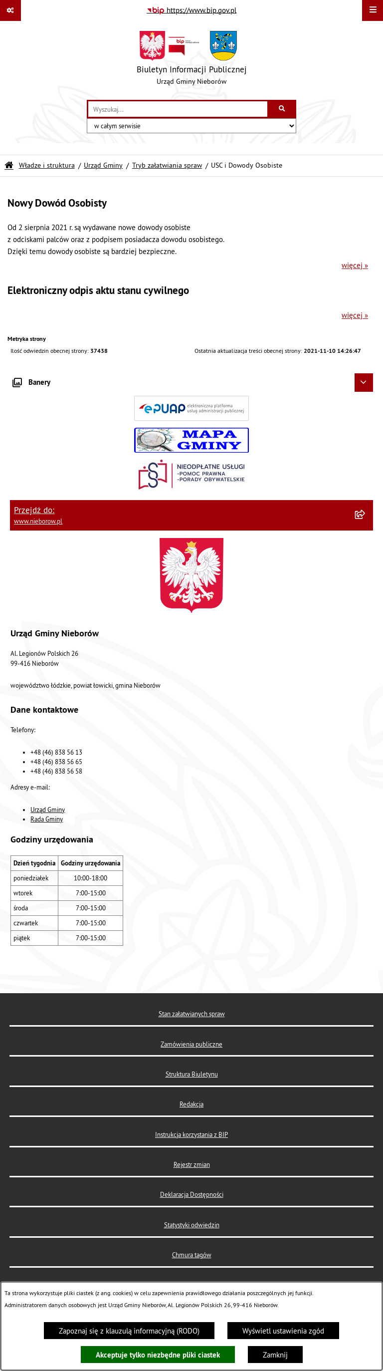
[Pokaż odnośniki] (10, 10)
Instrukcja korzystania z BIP (191, 1134)
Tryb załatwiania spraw (167, 165)
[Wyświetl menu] (372, 10)
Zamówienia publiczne (191, 1044)
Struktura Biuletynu (192, 1074)
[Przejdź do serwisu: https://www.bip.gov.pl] (191, 10)
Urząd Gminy (103, 165)
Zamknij (275, 1355)
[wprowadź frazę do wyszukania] (178, 109)
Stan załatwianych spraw (192, 1014)
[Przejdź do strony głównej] (192, 60)
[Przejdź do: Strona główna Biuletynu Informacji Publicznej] (8, 165)
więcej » (355, 265)
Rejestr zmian (192, 1164)
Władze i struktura (47, 165)
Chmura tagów (191, 1255)
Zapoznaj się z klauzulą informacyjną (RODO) (129, 1331)
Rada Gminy (46, 819)
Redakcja (191, 1104)
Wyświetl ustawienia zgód (283, 1331)
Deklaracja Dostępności (191, 1194)
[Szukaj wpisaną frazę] (282, 109)
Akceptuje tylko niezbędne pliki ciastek (158, 1355)
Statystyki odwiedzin (191, 1225)
